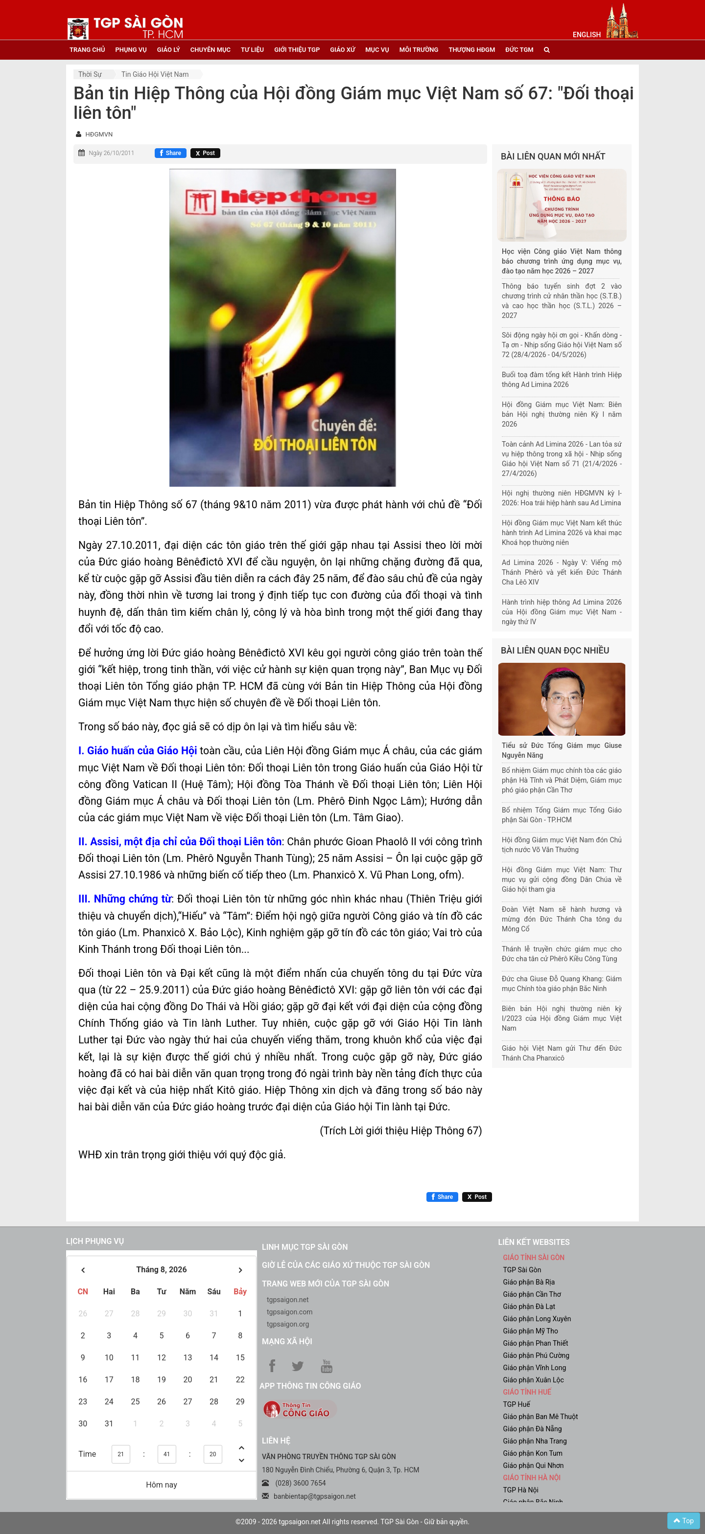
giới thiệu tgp (297, 49)
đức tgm (519, 49)
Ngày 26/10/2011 (111, 153)
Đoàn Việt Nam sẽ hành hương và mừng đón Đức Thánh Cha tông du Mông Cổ (562, 919)
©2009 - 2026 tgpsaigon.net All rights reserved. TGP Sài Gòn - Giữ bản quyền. (352, 1522)
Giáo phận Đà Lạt (529, 1306)
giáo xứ (342, 49)
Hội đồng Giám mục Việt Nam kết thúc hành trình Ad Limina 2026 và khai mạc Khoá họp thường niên (562, 532)
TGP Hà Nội (521, 1490)
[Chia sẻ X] (205, 153)
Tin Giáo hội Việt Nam (155, 74)
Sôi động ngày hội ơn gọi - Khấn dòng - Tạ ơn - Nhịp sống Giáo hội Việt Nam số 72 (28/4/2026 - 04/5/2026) (562, 345)
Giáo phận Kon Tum (533, 1453)
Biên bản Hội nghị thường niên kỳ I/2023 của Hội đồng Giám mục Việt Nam (562, 1018)
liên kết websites (534, 1242)
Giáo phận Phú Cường (536, 1355)
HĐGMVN (99, 134)
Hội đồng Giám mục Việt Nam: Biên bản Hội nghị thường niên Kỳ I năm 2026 (562, 414)
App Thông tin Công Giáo (310, 1386)
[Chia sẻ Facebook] (171, 153)
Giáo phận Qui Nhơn (533, 1465)
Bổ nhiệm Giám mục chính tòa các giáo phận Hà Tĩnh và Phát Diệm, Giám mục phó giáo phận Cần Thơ (562, 780)
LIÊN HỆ (276, 1440)
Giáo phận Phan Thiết (535, 1343)
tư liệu (252, 49)
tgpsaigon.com (289, 1312)
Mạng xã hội (287, 1341)
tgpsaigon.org (288, 1324)
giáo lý (168, 49)
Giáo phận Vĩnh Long (534, 1368)
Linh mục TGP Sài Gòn (305, 1247)
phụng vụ (130, 49)
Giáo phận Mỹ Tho (531, 1331)
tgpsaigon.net (288, 1300)
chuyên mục (210, 49)
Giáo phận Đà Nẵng (532, 1429)
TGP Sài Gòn (522, 1270)
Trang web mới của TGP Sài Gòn (325, 1283)
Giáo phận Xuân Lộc (533, 1380)
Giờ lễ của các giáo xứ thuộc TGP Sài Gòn (346, 1265)
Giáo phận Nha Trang (535, 1441)
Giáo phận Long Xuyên (537, 1319)
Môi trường (419, 49)
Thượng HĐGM (471, 49)
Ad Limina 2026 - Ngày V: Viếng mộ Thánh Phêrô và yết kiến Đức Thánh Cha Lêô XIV (562, 572)
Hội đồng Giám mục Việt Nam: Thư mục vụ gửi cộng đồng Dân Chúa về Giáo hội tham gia (562, 879)
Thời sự (90, 74)
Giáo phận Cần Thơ (532, 1294)
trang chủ (87, 49)
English (587, 35)
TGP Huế (516, 1404)
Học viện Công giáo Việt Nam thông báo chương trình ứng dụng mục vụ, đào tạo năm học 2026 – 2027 (562, 261)
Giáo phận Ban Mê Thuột (540, 1417)
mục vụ (377, 49)
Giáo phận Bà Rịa (529, 1282)
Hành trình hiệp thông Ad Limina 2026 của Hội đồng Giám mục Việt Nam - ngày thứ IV (562, 612)
